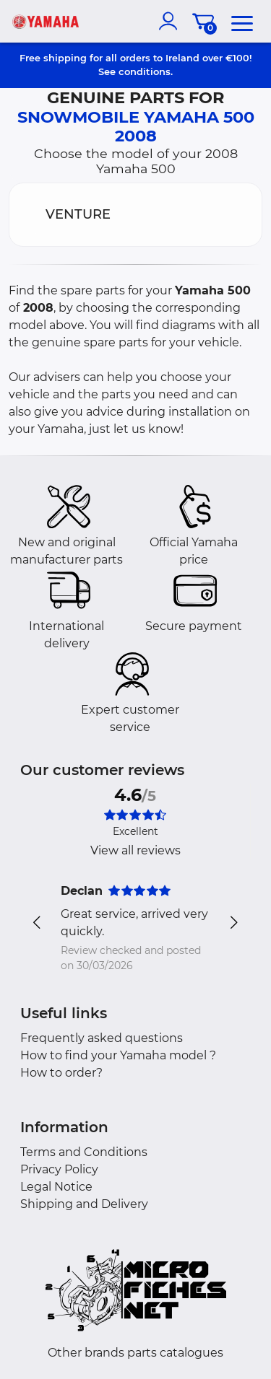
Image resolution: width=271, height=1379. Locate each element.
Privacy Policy (59, 1169)
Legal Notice (56, 1187)
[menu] (242, 21)
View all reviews (135, 850)
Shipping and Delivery (84, 1204)
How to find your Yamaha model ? (118, 1055)
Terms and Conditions (83, 1152)
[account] (171, 21)
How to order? (61, 1073)
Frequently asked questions (101, 1038)
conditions (145, 71)
